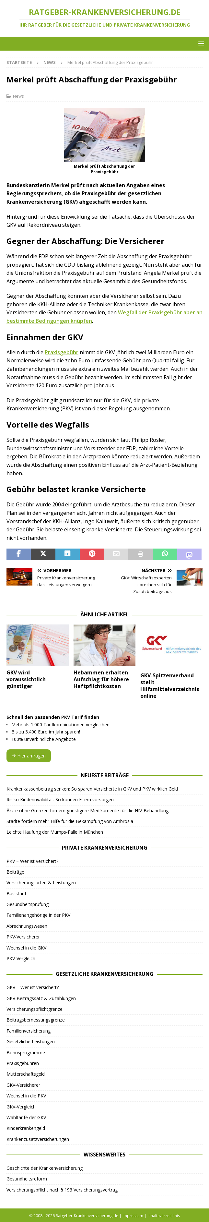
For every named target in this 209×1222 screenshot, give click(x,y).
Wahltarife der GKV (26, 1117)
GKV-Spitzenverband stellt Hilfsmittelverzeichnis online (169, 685)
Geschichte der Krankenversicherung (44, 1168)
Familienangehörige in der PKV (38, 915)
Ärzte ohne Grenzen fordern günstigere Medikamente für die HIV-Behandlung (87, 810)
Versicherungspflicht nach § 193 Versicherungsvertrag (62, 1190)
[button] (200, 43)
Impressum (132, 1215)
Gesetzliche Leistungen (30, 1041)
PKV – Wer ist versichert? (32, 861)
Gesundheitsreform (26, 1179)
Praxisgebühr (61, 352)
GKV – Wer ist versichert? (32, 987)
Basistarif (16, 893)
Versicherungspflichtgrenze (34, 1009)
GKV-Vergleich (21, 1107)
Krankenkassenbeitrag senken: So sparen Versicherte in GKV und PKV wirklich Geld (92, 789)
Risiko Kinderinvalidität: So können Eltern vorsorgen (60, 799)
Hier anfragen (29, 756)
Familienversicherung (28, 1031)
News (18, 96)
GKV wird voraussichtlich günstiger (26, 679)
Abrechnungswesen (26, 926)
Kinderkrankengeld (25, 1128)
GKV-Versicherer (23, 1085)
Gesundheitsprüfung (27, 904)
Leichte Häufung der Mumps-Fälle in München (54, 832)
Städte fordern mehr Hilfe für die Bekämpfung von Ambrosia (69, 821)
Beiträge (15, 872)
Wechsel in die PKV (26, 1096)
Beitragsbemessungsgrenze (35, 1020)
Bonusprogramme (25, 1052)
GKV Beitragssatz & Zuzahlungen (41, 998)
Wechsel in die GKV (26, 948)
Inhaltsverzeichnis (163, 1215)
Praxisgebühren (22, 1063)
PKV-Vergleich (20, 958)
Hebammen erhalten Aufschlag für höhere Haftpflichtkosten (101, 679)
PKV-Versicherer (23, 937)
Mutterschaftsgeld (25, 1074)
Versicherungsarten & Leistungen (41, 882)
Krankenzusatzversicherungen (37, 1139)
